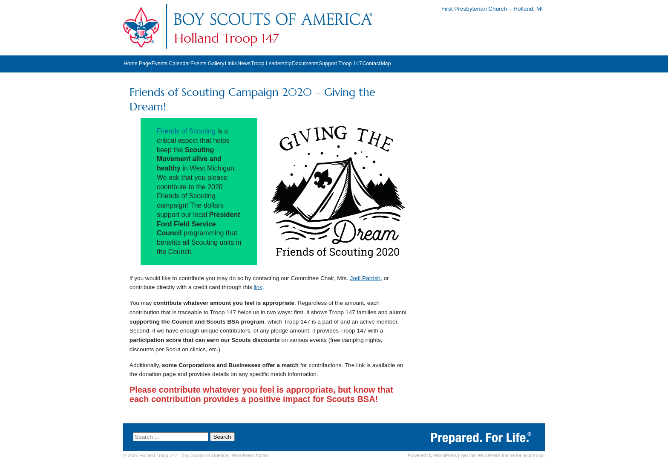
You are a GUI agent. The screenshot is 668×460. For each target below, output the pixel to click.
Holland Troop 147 (226, 38)
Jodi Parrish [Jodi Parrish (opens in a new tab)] (365, 278)
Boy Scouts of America (204, 455)
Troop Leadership (271, 64)
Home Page (137, 64)
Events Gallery (207, 64)
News (243, 64)
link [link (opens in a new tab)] (258, 287)
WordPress (445, 455)
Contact (371, 64)
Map (386, 64)
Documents (305, 64)
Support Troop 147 (340, 64)
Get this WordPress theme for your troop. (503, 455)
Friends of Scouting (186, 131)
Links (231, 64)
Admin (250, 455)
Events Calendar (171, 64)
